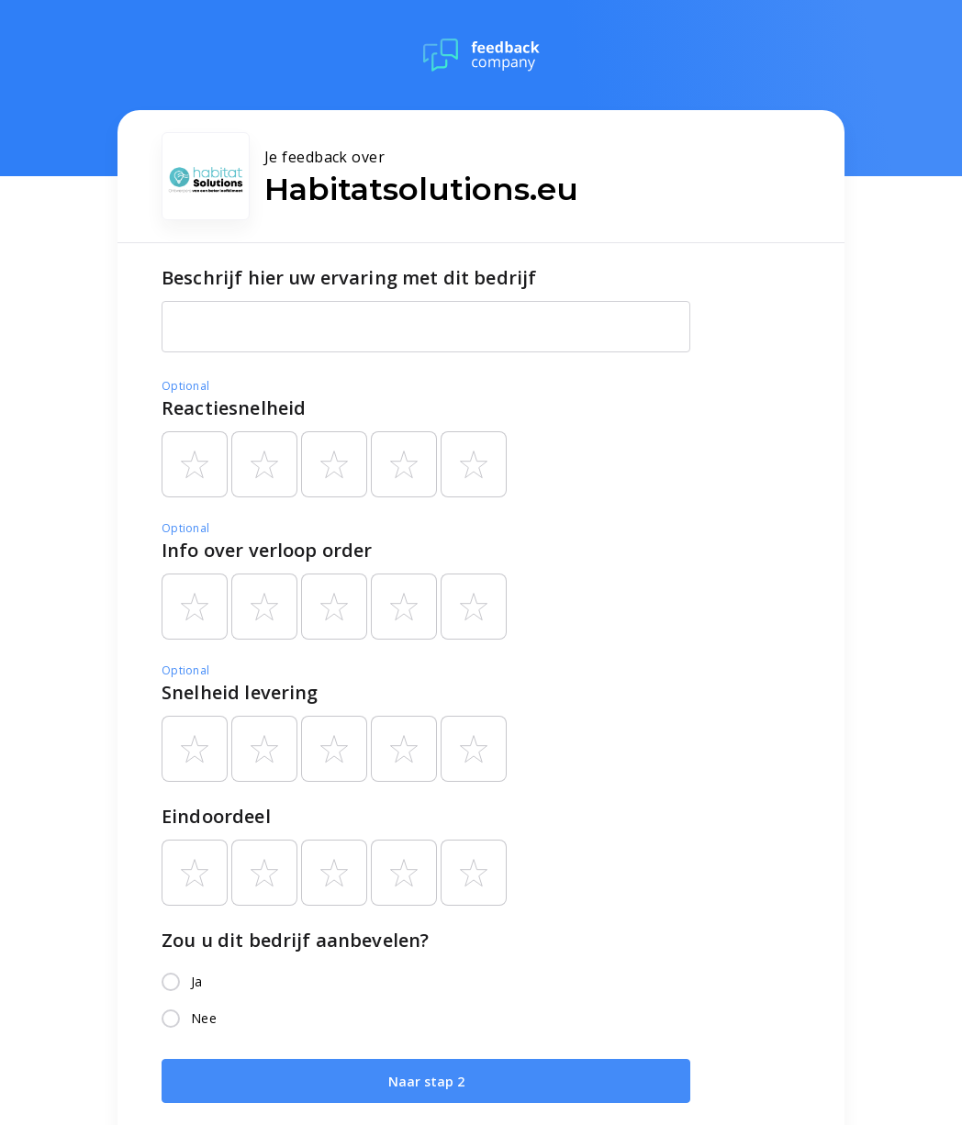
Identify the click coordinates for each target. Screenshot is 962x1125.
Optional (185, 386)
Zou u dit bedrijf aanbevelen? (295, 940)
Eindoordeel (216, 816)
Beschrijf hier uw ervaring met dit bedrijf (349, 277)
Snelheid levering (240, 692)
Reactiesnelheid (234, 407)
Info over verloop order (267, 550)
